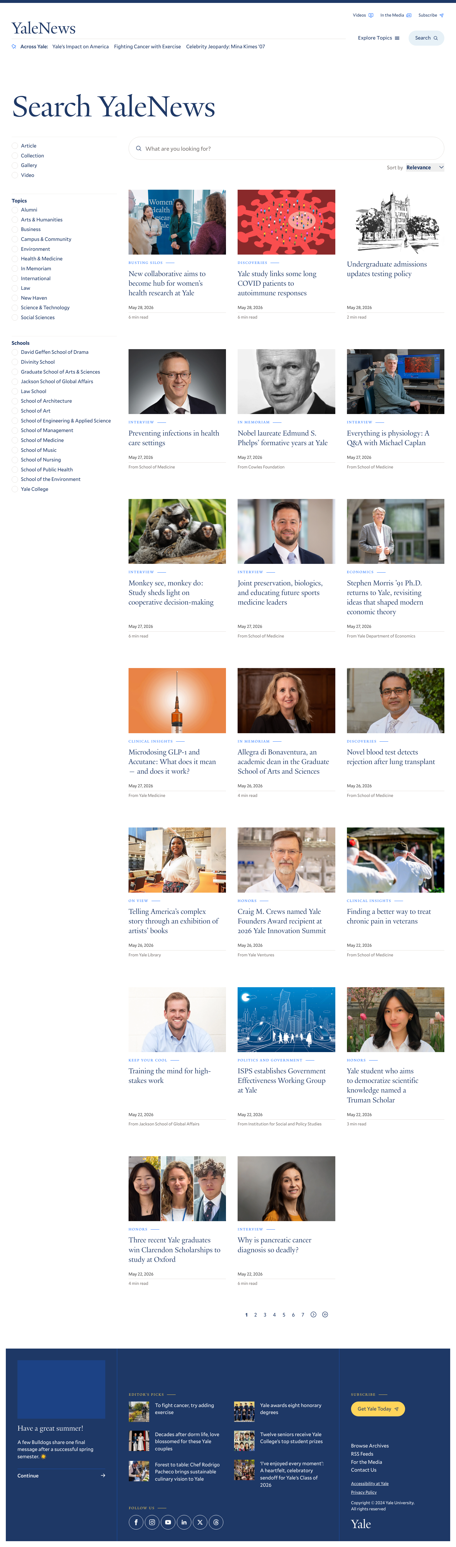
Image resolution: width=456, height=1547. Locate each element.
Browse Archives (370, 1445)
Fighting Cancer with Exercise (147, 46)
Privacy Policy (364, 1492)
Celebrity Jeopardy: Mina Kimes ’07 (225, 46)
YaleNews (44, 30)
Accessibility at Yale (370, 1483)
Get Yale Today (378, 1408)
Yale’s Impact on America (80, 46)
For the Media (366, 1461)
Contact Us (364, 1469)
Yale (361, 1525)
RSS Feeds (362, 1453)
